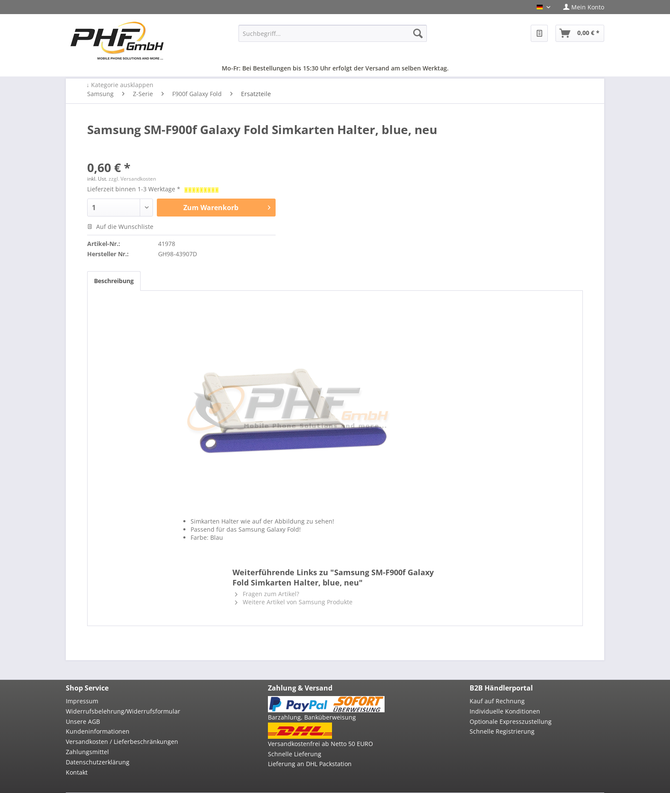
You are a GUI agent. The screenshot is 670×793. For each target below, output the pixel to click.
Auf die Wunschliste (120, 226)
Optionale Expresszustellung (511, 721)
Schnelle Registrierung (502, 731)
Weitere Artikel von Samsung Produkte (294, 602)
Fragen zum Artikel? (267, 594)
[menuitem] (580, 7)
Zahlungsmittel (87, 752)
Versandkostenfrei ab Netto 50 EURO (320, 744)
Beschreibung (114, 281)
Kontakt (77, 772)
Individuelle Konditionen (505, 711)
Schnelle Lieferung (294, 754)
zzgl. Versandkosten (132, 178)
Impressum (82, 701)
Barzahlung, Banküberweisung (312, 717)
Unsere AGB (83, 721)
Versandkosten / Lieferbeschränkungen (122, 741)
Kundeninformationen (97, 731)
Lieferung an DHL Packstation (310, 764)
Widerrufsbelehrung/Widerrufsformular (123, 711)
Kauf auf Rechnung (497, 701)
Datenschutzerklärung (97, 762)
